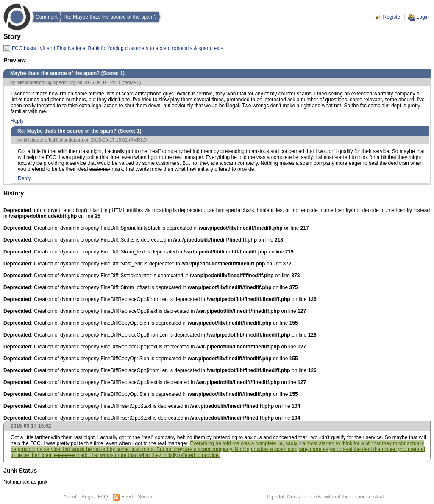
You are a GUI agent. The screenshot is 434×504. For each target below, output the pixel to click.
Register (392, 17)
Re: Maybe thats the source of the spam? (110, 17)
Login (423, 17)
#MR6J (138, 139)
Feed (127, 497)
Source (146, 497)
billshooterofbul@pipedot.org (46, 82)
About (69, 497)
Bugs (87, 497)
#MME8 (131, 82)
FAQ (103, 497)
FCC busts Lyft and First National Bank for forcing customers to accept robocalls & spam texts (117, 48)
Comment (47, 17)
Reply (17, 121)
